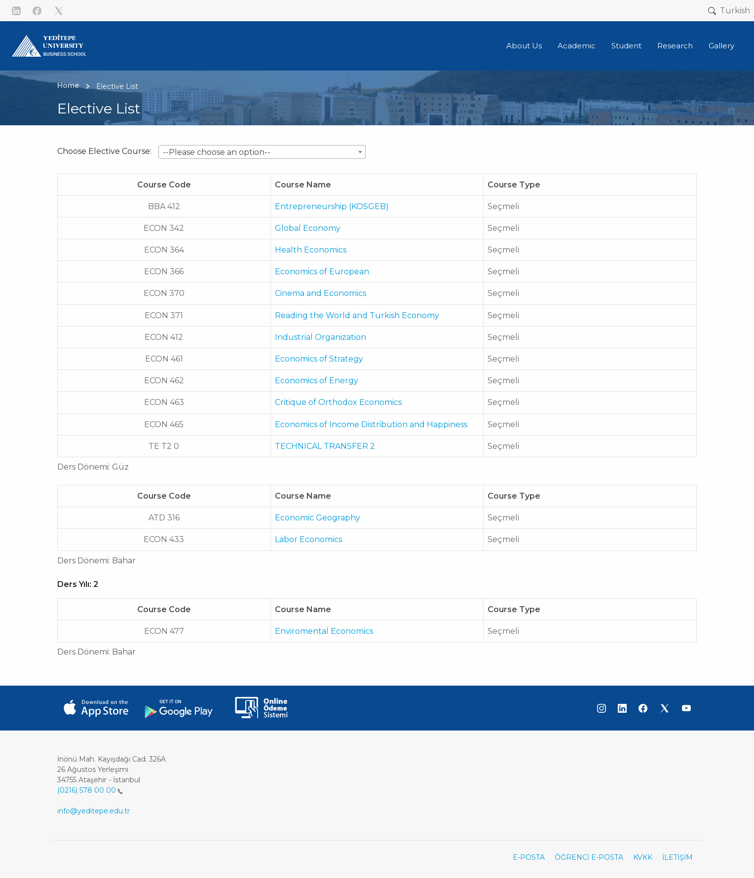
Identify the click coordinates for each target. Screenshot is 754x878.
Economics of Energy (316, 380)
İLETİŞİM (677, 857)
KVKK (642, 857)
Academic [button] (577, 45)
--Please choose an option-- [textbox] (216, 152)
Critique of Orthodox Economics (338, 402)
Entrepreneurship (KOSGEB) (332, 206)
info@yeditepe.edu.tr (93, 810)
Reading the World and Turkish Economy (357, 315)
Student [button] (626, 45)
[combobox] (262, 152)
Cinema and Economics (320, 293)
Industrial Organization (320, 337)
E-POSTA (529, 857)
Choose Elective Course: (104, 151)
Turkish (735, 10)
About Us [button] (524, 45)
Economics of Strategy (319, 359)
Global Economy (307, 228)
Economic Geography (317, 517)
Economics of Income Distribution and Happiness (371, 424)
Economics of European (322, 271)
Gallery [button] (721, 45)
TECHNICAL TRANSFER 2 (325, 446)
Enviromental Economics (324, 631)
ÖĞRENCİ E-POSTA (589, 857)
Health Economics (310, 250)
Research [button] (675, 45)
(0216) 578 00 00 (90, 790)
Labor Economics (308, 539)
